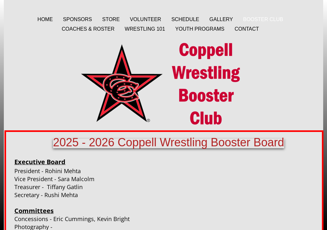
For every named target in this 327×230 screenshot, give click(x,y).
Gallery (221, 19)
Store (111, 19)
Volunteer (145, 19)
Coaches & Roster (88, 29)
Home (45, 19)
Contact (247, 29)
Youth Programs (199, 29)
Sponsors (77, 19)
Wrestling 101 (145, 29)
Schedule (185, 19)
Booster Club (263, 19)
